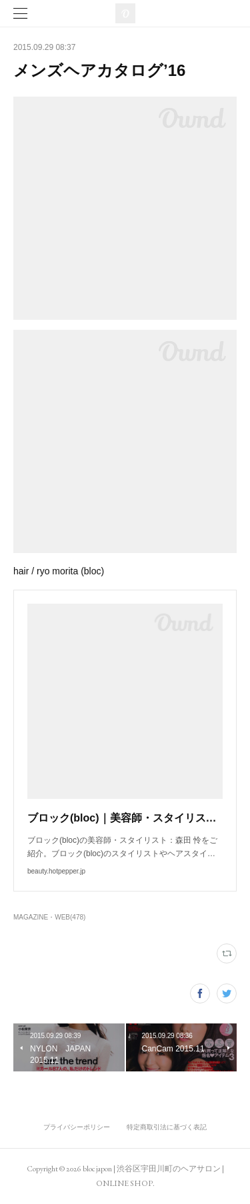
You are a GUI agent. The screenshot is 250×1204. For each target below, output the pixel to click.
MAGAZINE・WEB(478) (49, 917)
